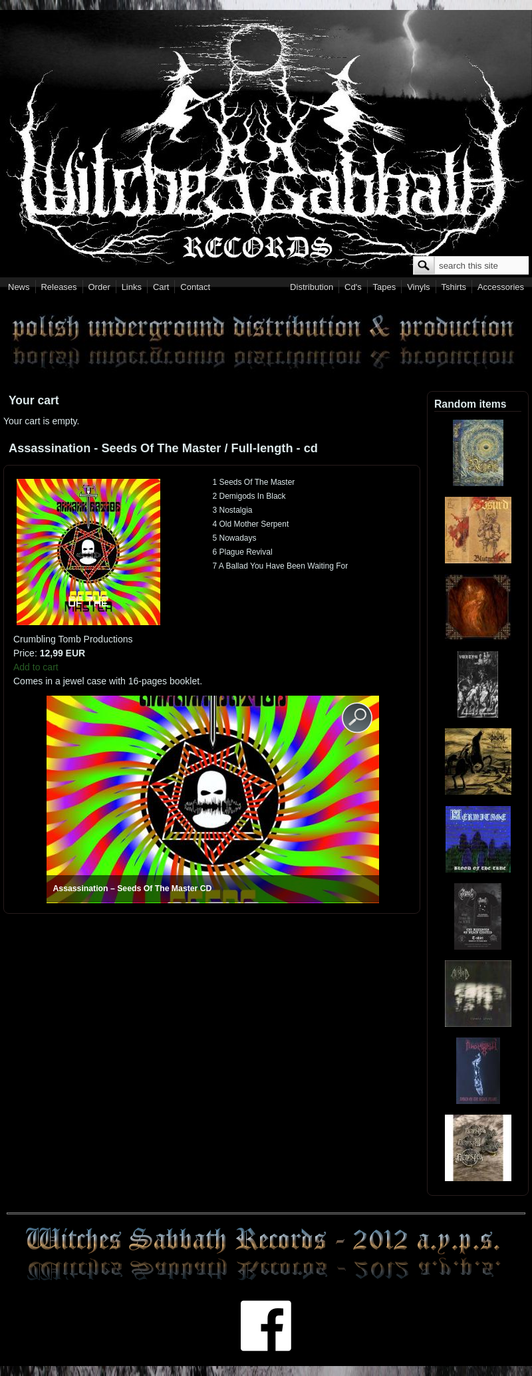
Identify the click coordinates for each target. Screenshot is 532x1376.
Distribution (311, 287)
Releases (58, 287)
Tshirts (453, 287)
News (19, 287)
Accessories (500, 287)
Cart (161, 287)
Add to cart (36, 667)
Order (99, 287)
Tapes (384, 287)
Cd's (353, 287)
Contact (195, 287)
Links (132, 287)
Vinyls (418, 287)
